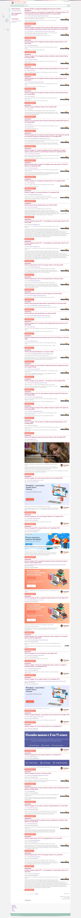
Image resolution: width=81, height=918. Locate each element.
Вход (12, 908)
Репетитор (57, 564)
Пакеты (39, 668)
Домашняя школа (28, 565)
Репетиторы (53, 31)
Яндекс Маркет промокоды (16, 10)
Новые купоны (14, 907)
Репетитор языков (62, 564)
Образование (32, 45)
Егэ (38, 480)
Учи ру (35, 439)
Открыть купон (29, 217)
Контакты (68, 1)
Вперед (36, 893)
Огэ (40, 480)
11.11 (34, 31)
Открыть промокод (30, 23)
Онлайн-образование (34, 15)
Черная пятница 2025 (39, 31)
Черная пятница (41, 655)
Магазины (13, 905)
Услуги (31, 31)
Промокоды (14, 906)
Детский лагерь (52, 564)
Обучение (32, 439)
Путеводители (35, 207)
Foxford (29, 15)
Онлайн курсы (40, 564)
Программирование (36, 382)
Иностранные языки (46, 31)
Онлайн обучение (46, 564)
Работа (31, 480)
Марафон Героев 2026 (42, 15)
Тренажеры (35, 224)
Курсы (47, 15)
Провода (47, 353)
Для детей (48, 315)
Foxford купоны (28, 900)
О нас (65, 1)
